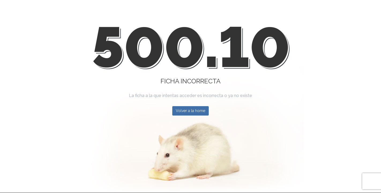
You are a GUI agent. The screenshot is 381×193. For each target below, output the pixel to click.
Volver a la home (190, 111)
